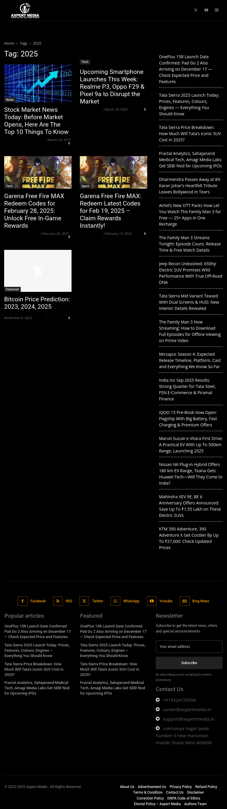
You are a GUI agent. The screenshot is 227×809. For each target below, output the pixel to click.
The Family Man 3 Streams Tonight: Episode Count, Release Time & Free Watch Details (190, 244)
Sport (85, 186)
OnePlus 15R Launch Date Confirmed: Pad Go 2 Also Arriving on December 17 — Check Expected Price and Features (185, 69)
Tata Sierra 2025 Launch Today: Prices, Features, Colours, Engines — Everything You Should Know (35, 648)
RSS (69, 600)
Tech (85, 62)
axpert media (90, 109)
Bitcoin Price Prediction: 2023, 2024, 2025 (37, 303)
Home (9, 43)
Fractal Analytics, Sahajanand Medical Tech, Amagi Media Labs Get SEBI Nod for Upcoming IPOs (190, 160)
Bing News (199, 600)
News (10, 100)
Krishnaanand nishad (21, 233)
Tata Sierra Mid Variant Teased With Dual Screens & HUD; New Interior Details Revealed (189, 302)
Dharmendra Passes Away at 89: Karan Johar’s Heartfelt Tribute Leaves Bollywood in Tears (190, 186)
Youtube (165, 600)
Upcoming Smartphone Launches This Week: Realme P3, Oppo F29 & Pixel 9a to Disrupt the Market (112, 86)
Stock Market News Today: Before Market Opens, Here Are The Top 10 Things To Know (36, 120)
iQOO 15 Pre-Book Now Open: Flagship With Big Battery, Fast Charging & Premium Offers (188, 419)
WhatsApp (131, 600)
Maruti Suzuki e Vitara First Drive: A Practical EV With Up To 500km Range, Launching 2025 (191, 445)
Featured (12, 289)
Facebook (38, 600)
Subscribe (189, 662)
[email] (189, 646)
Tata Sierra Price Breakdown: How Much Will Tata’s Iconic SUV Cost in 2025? (190, 133)
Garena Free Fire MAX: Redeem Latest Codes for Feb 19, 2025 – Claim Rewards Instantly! (110, 210)
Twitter (97, 600)
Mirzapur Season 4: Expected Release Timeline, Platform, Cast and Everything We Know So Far (190, 360)
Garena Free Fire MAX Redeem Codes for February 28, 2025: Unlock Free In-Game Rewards (34, 210)
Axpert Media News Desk (24, 139)
